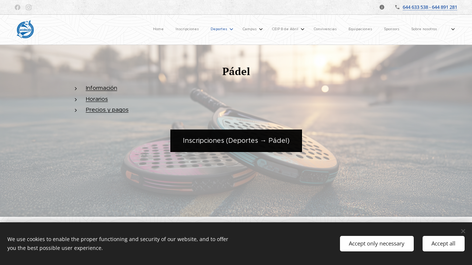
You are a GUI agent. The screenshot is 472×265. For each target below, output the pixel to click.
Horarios (97, 98)
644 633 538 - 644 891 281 (430, 7)
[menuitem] (259, 30)
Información (101, 87)
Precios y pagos (107, 109)
